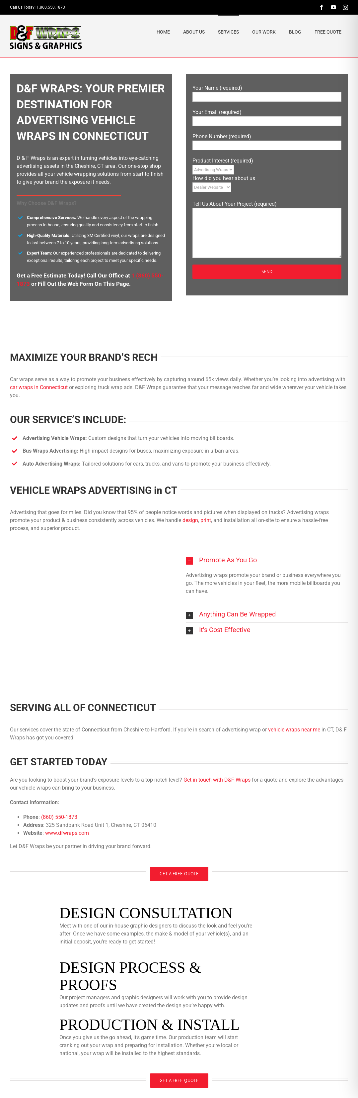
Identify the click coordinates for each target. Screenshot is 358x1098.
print (205, 520)
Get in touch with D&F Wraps (217, 780)
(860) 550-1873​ (59, 817)
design (190, 520)
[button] (267, 560)
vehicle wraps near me (294, 729)
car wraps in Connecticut (39, 387)
